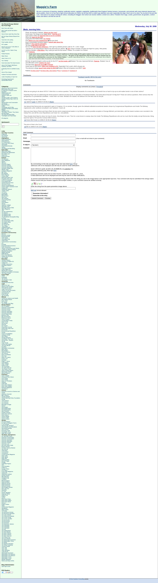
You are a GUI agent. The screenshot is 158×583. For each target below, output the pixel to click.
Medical (3, 100)
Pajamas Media (6, 493)
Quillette (4, 201)
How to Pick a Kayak (7, 72)
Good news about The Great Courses (11, 63)
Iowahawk (4, 277)
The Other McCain (6, 367)
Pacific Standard (6, 492)
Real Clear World (6, 501)
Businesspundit (6, 236)
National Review (6, 352)
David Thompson (6, 139)
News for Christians (7, 381)
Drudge (3, 462)
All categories (5, 118)
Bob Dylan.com (6, 153)
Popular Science (6, 412)
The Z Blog (4, 226)
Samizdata (4, 144)
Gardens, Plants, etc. (7, 95)
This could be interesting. (39, 44)
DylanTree (4, 155)
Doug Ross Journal (7, 327)
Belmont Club (5, 315)
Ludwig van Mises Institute (9, 249)
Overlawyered (5, 293)
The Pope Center (6, 273)
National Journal (6, 483)
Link (33, 102)
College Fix (5, 262)
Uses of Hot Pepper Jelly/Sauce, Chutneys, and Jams (9, 66)
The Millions (5, 223)
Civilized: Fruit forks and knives (9, 74)
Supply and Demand (7, 256)
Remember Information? (40, 193)
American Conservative (8, 307)
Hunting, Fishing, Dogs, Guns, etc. (10, 99)
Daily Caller (5, 455)
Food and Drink (5, 94)
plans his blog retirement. (41, 47)
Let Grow (4, 192)
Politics (3, 106)
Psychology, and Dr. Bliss (8, 107)
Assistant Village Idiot (7, 168)
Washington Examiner (7, 553)
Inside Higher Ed (6, 269)
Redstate (4, 360)
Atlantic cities (5, 169)
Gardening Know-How (7, 182)
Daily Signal (5, 457)
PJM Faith (4, 383)
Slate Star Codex (6, 433)
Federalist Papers (6, 463)
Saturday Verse (5, 111)
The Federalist (5, 525)
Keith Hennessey (6, 247)
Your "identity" (5, 60)
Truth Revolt (5, 551)
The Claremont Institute (8, 516)
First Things (5, 378)
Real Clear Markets (7, 255)
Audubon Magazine (7, 171)
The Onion (4, 278)
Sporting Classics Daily (8, 207)
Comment (26, 148)
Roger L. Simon (6, 361)
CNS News (4, 450)
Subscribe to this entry (40, 195)
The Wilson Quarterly (7, 545)
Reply (51, 102)
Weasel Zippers (6, 373)
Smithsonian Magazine (8, 507)
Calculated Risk (6, 239)
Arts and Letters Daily (7, 445)
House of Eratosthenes (8, 185)
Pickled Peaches (6, 53)
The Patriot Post (6, 537)
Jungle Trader (5, 190)
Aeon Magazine (6, 160)
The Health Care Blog (7, 303)
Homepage (26, 141)
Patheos (4, 382)
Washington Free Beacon (8, 554)
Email (25, 138)
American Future (6, 308)
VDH (84, 68)
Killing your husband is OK (50, 66)
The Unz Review (6, 538)
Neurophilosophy (6, 409)
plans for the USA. (37, 37)
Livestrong (4, 193)
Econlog (4, 244)
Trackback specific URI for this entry (89, 77)
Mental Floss (5, 195)
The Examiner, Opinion (8, 524)
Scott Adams (5, 202)
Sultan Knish (5, 365)
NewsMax (4, 490)
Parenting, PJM (6, 430)
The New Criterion (6, 533)
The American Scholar (7, 512)
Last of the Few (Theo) (8, 143)
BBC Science (5, 395)
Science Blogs (5, 416)
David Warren (5, 140)
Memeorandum (6, 480)
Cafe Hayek (5, 237)
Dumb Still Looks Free (7, 328)
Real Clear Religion (7, 385)
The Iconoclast (5, 366)
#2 (25, 120)
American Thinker (6, 442)
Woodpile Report (6, 231)
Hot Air (3, 341)
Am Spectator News (7, 436)
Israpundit (4, 134)
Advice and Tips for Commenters (9, 88)
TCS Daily (4, 511)
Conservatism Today (7, 320)
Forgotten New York (7, 178)
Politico (3, 496)
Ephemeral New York (7, 177)
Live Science (5, 402)
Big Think (4, 172)
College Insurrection (7, 264)
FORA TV (4, 467)
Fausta (3, 332)
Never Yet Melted (6, 354)
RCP (68, 48)
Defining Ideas (5, 459)
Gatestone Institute (7, 474)
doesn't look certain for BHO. (47, 68)
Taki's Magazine (6, 209)
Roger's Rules (5, 504)
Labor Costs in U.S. (6, 58)
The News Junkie (35, 70)
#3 (25, 126)
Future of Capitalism (7, 333)
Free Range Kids (6, 181)
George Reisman (6, 337)
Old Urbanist (5, 198)
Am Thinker (46, 38)
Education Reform (6, 265)
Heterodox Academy (7, 268)
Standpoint (4, 508)
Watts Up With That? (7, 228)
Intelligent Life (5, 478)
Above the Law (6, 285)
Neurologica (5, 407)
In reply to (26, 144)
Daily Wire (4, 458)
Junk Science (5, 400)
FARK (3, 276)
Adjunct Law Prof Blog (7, 286)
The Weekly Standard (7, 543)
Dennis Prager (5, 461)
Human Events (5, 475)
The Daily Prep (6, 219)
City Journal (5, 449)
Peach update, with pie (7, 42)
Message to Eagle (6, 404)
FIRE (3, 266)
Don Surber (5, 325)
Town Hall (4, 547)
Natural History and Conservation (10, 102)
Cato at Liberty (5, 319)
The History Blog (6, 222)
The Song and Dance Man (8, 114)
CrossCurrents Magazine (8, 454)
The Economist (6, 520)
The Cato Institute (6, 514)
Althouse (4, 163)
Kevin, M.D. (5, 301)
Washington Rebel (6, 371)
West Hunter (5, 230)
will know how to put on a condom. (50, 35)
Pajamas (96, 61)
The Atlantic (5, 213)
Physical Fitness (5, 105)
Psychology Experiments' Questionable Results (8, 80)
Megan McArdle (6, 252)
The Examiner (5, 522)
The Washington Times (8, 541)
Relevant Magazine (7, 387)
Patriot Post (5, 495)
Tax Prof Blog (5, 295)
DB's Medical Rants (7, 299)
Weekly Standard (6, 559)
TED (3, 210)
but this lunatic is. (64, 61)
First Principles (5, 466)
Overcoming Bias (6, 199)
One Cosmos (5, 429)
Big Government (6, 316)
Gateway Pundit (6, 335)
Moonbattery (5, 350)
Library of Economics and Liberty (10, 248)
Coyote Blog (5, 176)
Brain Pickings (5, 174)
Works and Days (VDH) (8, 560)
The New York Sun (7, 536)
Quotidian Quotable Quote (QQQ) (10, 108)
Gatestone (4, 472)
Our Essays (4, 103)
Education (4, 91)
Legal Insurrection (6, 289)
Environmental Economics (8, 245)
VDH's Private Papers (7, 370)
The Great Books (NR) (7, 220)
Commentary (5, 451)
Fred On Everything (7, 180)
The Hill (4, 529)
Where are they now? (50, 32)
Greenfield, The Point (7, 339)
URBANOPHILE (6, 227)
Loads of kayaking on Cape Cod (9, 76)
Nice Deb (4, 356)
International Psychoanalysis (9, 427)
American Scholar (6, 165)
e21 (3, 243)
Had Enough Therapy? (8, 425)
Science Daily (5, 417)
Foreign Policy (5, 469)
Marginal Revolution (7, 251)
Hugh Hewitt (5, 343)
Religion (3, 109)
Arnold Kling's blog (7, 314)
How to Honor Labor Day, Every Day (10, 34)
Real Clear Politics (6, 500)
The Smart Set (5, 224)
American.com (5, 444)
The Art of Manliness (7, 211)
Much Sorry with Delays (7, 28)
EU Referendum (6, 142)
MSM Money (5, 253)
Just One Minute (6, 345)
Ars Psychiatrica (6, 421)
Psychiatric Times (6, 432)
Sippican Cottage (6, 205)
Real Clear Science (7, 413)
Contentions (5, 453)
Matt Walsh (5, 194)
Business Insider (6, 235)
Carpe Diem (5, 240)
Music (3, 101)
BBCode (33, 190)
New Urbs (4, 197)
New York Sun (5, 488)
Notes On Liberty (6, 357)
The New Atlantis (6, 532)
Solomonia (4, 136)
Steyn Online (5, 509)
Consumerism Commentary (9, 241)
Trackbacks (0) (73, 70)
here (71, 164)
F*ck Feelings (5, 424)
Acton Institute (5, 375)
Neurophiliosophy (6, 408)
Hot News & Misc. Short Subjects (10, 97)
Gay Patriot (5, 336)
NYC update (4, 44)
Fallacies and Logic (6, 93)
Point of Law (5, 294)
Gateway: (32, 52)
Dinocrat (4, 324)
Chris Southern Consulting (77, 579)
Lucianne (4, 479)
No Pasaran (5, 135)
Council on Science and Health (10, 298)
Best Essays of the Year (7, 89)
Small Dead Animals (7, 146)
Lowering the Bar (6, 291)
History (3, 96)
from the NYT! (56, 34)
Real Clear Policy (6, 499)
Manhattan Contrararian (8, 348)
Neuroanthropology (7, 428)
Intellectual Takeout (7, 189)
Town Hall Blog (6, 550)
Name (25, 135)
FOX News (4, 470)
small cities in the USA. (38, 45)
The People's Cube (7, 280)
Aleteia (3, 161)
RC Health (4, 302)
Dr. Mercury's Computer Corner (9, 90)
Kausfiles (4, 346)
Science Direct (5, 419)
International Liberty (7, 287)
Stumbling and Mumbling (8, 148)
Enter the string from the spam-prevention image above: (49, 186)
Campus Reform (6, 260)
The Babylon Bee (6, 214)
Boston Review (6, 446)
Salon (3, 505)
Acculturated (5, 159)
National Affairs (6, 482)
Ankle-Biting (41, 50)
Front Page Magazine (7, 471)
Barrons (4, 234)
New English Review (7, 487)
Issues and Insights (7, 344)
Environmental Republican (9, 331)
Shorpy (3, 203)
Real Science (5, 415)
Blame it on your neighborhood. (38, 40)
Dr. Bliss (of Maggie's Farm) (9, 423)
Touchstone (5, 388)
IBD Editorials (5, 476)
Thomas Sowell (6, 546)
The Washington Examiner (9, 539)
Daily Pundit (5, 322)
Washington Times (6, 557)
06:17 (59, 70)
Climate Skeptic (6, 396)
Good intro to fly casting (7, 39)
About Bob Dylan (6, 151)
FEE (3, 465)
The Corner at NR (6, 517)
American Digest (6, 164)
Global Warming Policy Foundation (11, 398)
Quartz (3, 497)
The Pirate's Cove (6, 369)
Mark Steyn (5, 349)
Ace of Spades (5, 306)
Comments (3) (65, 70)
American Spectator (7, 167)
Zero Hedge (5, 257)
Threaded (99, 87)
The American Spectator (8, 513)
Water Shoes (5, 56)
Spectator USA (6, 206)
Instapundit (4, 188)
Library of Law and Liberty (8, 290)
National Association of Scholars (10, 272)
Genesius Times (6, 184)
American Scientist (7, 394)
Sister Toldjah (5, 364)
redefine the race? (44, 63)
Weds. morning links (31, 29)
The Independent (6, 530)
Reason (4, 503)
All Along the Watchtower (8, 152)
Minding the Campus (7, 270)
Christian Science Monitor (8, 448)
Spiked (3, 147)
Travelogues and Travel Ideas (9, 115)
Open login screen (6, 566)
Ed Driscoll (4, 329)
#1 (25, 102)
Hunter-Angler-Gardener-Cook (10, 186)
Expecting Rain (6, 156)
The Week (4, 542)
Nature (3, 406)
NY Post (4, 491)
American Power (6, 310)
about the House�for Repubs (44, 64)
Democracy (5, 323)
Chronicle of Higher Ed (8, 261)
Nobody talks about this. (55, 42)
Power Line (5, 358)
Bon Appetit (5, 173)
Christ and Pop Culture (8, 377)
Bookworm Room (6, 318)
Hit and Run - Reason (7, 340)
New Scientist (5, 411)
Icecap (3, 399)
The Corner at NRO (7, 518)
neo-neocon (5, 353)
